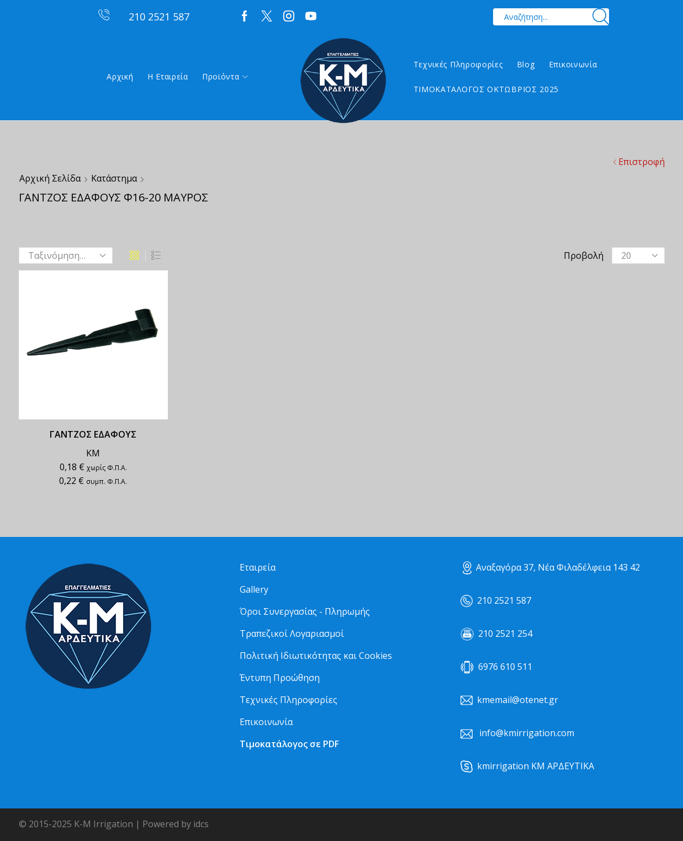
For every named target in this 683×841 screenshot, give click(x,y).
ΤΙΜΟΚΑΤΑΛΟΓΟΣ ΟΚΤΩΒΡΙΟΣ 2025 (486, 89)
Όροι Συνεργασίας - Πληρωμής (305, 611)
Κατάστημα (114, 178)
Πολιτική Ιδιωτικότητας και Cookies (316, 656)
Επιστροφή (641, 161)
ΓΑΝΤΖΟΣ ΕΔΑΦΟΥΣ (93, 434)
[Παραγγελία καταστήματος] (66, 255)
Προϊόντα (225, 76)
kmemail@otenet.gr (517, 700)
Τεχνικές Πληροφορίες (458, 64)
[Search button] (600, 16)
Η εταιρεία (167, 76)
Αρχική (120, 76)
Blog (526, 64)
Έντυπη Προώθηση (280, 678)
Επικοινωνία (573, 64)
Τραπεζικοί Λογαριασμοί (292, 633)
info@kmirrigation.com (526, 733)
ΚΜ (93, 453)
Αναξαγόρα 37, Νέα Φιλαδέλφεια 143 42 (551, 567)
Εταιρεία (258, 567)
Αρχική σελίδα (50, 178)
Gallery (254, 589)
